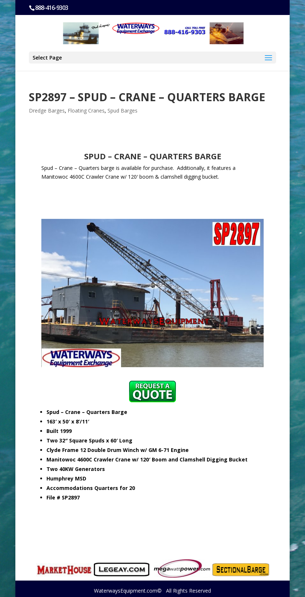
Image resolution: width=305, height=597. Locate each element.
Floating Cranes (86, 110)
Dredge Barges (47, 110)
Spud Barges (123, 110)
